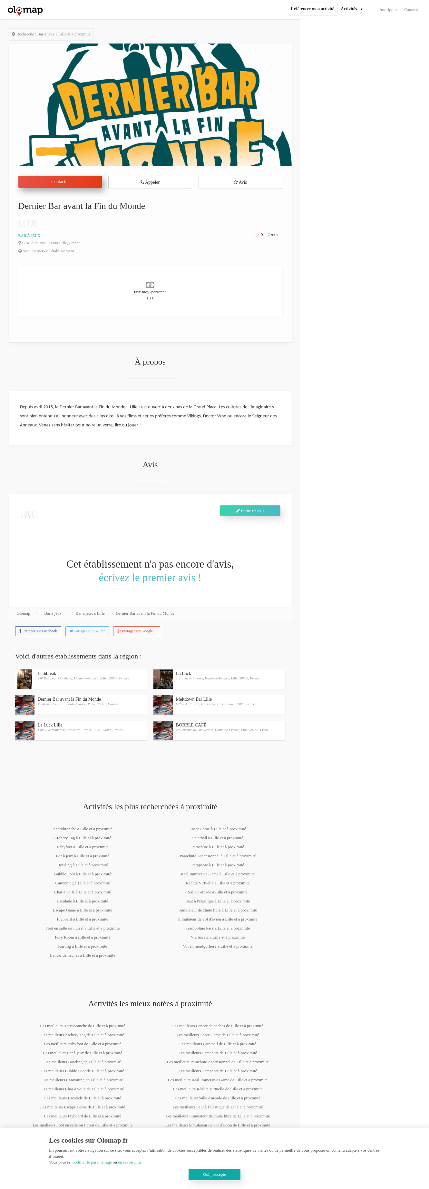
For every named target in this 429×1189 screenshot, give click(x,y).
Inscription (389, 9)
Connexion (413, 9)
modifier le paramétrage (92, 1162)
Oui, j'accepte (214, 1174)
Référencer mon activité (312, 8)
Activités (349, 8)
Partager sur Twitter (87, 631)
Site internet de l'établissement (46, 251)
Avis (240, 182)
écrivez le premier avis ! (150, 577)
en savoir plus (129, 1162)
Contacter (60, 181)
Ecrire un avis (250, 510)
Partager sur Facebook (38, 631)
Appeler (150, 182)
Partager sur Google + (136, 631)
